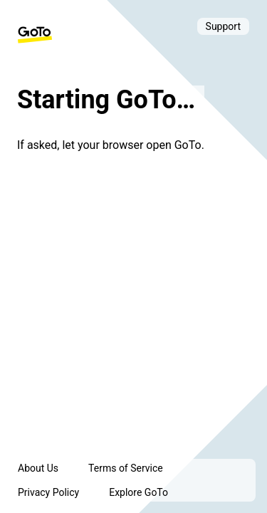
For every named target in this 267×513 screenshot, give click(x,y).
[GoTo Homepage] (35, 35)
